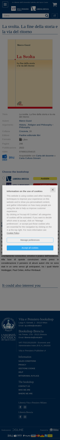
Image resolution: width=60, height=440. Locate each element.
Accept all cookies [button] (30, 248)
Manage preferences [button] (29, 240)
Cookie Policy (13, 233)
